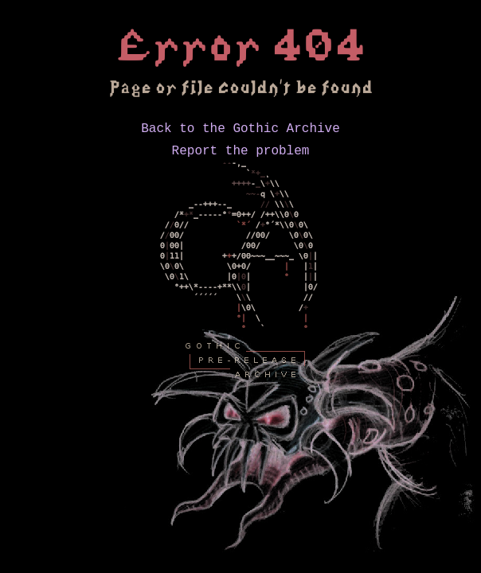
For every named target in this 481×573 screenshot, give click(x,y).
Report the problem (241, 156)
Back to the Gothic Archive (240, 130)
